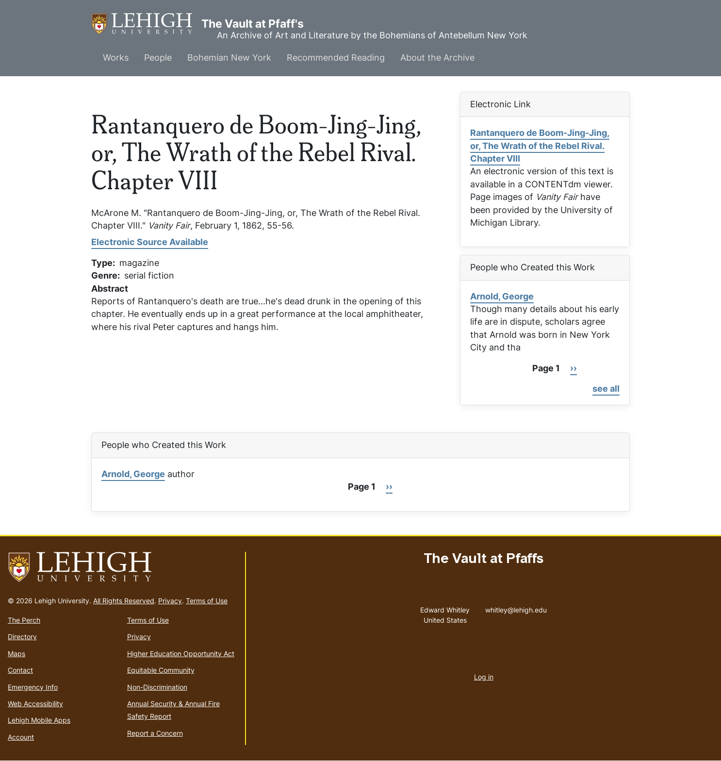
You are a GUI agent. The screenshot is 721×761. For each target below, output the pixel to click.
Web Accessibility (35, 703)
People (158, 57)
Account (21, 737)
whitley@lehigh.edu (516, 607)
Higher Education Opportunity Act (180, 653)
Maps (16, 653)
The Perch (24, 620)
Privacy (170, 600)
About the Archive (437, 57)
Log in (483, 676)
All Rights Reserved (123, 600)
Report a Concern (155, 733)
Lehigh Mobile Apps (39, 720)
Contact (20, 670)
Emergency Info (33, 687)
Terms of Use (207, 600)
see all (606, 388)
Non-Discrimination (157, 687)
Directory (22, 636)
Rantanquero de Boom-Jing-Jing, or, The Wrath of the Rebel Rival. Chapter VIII (539, 146)
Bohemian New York (229, 57)
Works (116, 57)
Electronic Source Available (149, 242)
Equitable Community (161, 670)
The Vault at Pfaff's (146, 24)
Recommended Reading (336, 57)
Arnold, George (502, 296)
